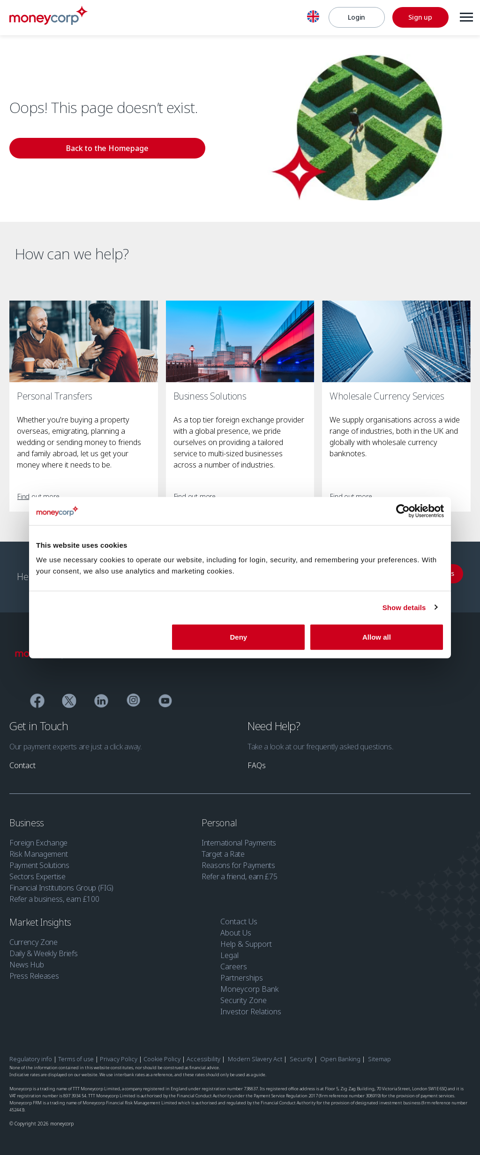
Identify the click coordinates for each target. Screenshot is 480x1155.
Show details (404, 607)
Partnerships (241, 973)
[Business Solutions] (240, 342)
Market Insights (41, 917)
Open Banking (340, 1054)
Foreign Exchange (38, 838)
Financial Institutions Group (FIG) (61, 883)
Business (27, 818)
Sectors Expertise (37, 872)
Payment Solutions (39, 860)
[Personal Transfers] (83, 342)
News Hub (26, 960)
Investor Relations (250, 1007)
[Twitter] (69, 697)
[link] (59, 150)
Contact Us (238, 917)
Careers (233, 962)
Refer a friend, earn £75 (239, 872)
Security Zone (243, 995)
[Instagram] (133, 696)
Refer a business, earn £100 (54, 894)
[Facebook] (37, 697)
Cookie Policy (161, 1054)
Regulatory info (30, 1054)
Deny (239, 637)
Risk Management (38, 849)
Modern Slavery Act (255, 1054)
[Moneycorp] (48, 22)
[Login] (354, 17)
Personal (220, 818)
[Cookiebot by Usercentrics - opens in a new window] (403, 511)
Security (301, 1054)
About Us (235, 928)
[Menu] (464, 17)
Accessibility (203, 1054)
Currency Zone (33, 937)
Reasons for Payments (238, 860)
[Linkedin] (101, 697)
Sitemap (379, 1054)
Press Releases (34, 971)
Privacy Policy (118, 1054)
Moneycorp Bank (249, 984)
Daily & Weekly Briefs (43, 949)
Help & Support (246, 939)
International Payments (239, 838)
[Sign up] (418, 17)
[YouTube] (165, 697)
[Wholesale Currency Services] (396, 342)
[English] (311, 17)
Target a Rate (223, 849)
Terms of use (76, 1054)
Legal (229, 950)
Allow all (376, 637)
